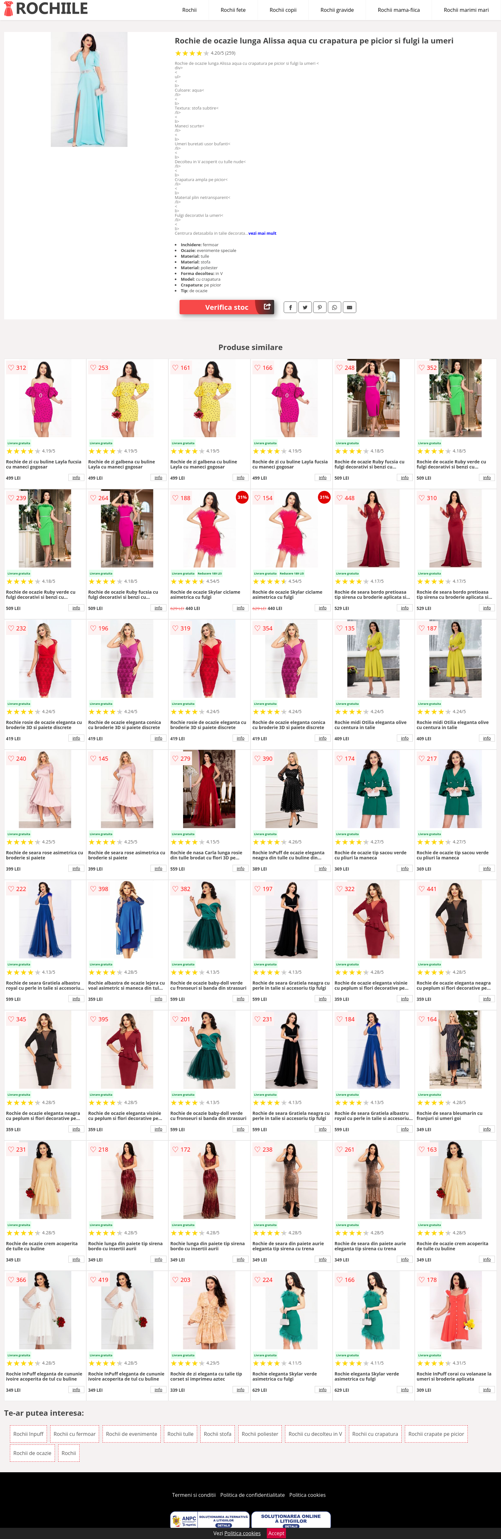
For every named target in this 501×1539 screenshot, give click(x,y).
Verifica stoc (239, 307)
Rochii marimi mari (466, 9)
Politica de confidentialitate (252, 1494)
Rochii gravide (337, 9)
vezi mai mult (263, 233)
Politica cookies (307, 1494)
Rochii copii (283, 9)
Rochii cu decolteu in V (315, 1433)
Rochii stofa (217, 1433)
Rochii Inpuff (28, 1433)
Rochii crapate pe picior (436, 1433)
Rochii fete (233, 9)
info (76, 477)
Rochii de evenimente (131, 1433)
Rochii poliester (260, 1433)
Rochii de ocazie (32, 1453)
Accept (276, 1533)
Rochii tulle (180, 1433)
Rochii (189, 9)
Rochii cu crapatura (375, 1433)
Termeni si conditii (194, 1494)
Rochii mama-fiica (399, 9)
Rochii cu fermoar (75, 1433)
